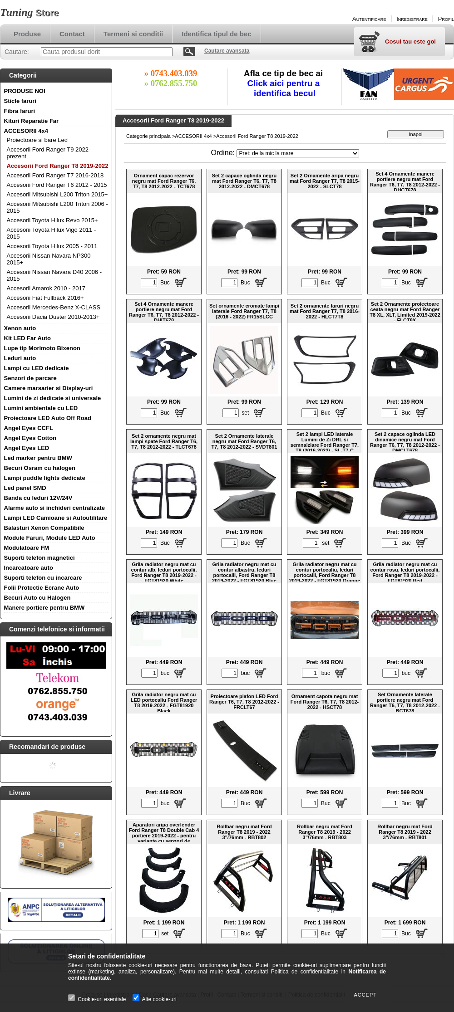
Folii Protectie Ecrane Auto (41, 587)
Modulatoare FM (26, 547)
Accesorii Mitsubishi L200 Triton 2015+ (57, 194)
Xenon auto (20, 328)
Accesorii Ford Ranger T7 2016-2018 (55, 175)
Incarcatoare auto (28, 567)
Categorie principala (148, 136)
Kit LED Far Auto (27, 338)
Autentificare (369, 18)
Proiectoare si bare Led (37, 140)
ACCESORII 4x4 (26, 130)
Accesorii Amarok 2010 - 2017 (46, 288)
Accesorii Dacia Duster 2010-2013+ (53, 316)
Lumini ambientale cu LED (41, 408)
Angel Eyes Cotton (30, 438)
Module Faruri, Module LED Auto (49, 537)
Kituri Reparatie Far (31, 120)
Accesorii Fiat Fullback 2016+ (45, 297)
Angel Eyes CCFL (28, 428)
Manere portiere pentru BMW (44, 607)
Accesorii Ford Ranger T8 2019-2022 (58, 165)
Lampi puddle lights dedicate (44, 477)
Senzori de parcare (30, 378)
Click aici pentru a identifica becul (284, 88)
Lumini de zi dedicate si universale (52, 398)
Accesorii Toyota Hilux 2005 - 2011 (52, 246)
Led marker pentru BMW (38, 458)
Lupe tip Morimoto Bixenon (42, 348)
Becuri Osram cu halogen (40, 467)
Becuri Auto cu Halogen (37, 597)
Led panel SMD (25, 487)
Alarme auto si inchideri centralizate (54, 507)
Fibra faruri (19, 111)
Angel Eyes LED (26, 448)
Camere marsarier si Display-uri (48, 388)
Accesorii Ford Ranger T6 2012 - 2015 (57, 184)
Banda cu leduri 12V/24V (38, 497)
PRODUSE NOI (24, 91)
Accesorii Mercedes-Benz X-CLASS (54, 307)
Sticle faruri (20, 101)
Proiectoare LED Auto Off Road (47, 418)
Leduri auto (20, 358)
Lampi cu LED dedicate (36, 368)
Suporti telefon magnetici (39, 557)
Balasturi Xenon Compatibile (44, 527)
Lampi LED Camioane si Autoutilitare (56, 517)
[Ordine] (298, 153)
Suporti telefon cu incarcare (43, 577)
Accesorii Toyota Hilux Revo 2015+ (52, 220)
